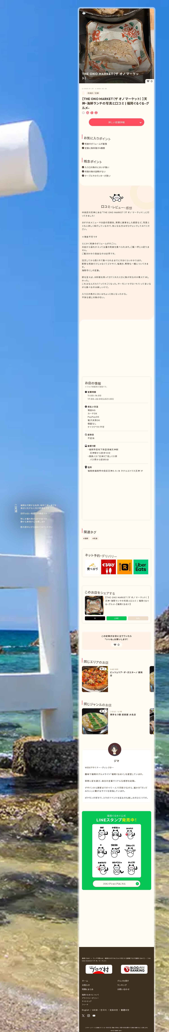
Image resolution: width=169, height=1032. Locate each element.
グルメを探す (123, 981)
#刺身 (95, 538)
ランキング (122, 985)
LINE (116, 618)
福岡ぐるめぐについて (90, 995)
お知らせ (86, 985)
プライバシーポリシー (90, 998)
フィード (85, 1004)
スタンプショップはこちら (114, 884)
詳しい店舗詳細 (116, 122)
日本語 (95, 1010)
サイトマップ (87, 1001)
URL (138, 618)
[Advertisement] (116, 306)
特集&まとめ (88, 989)
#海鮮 (85, 538)
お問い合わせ (123, 989)
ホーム (85, 981)
